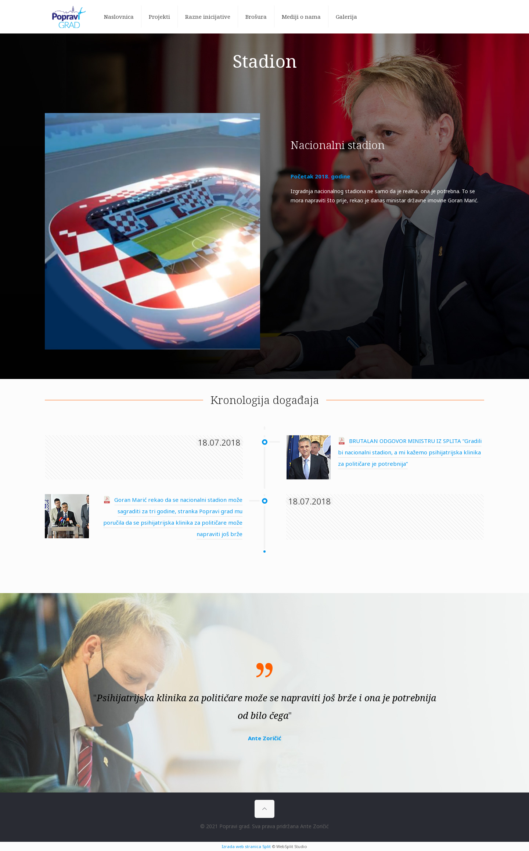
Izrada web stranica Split (246, 846)
